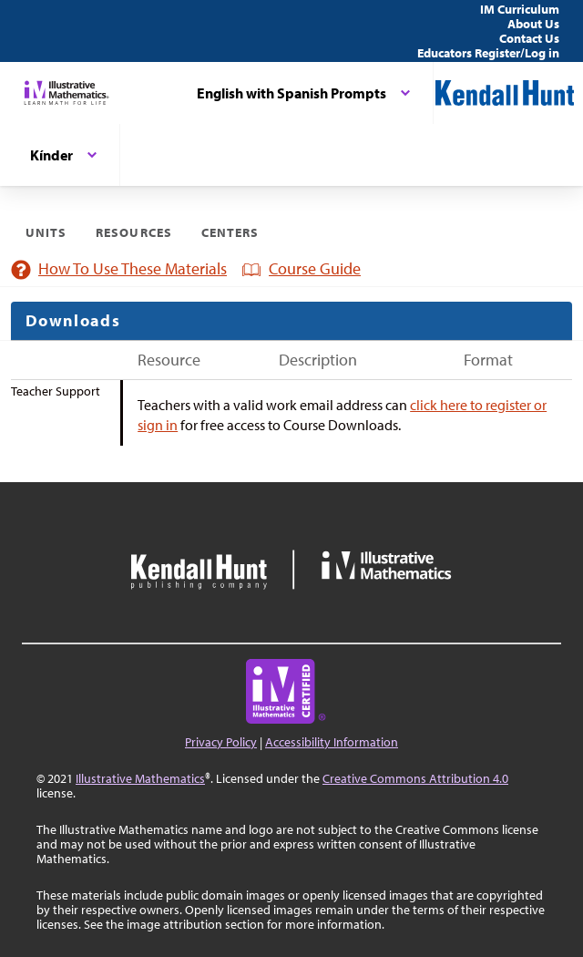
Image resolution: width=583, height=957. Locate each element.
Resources (133, 232)
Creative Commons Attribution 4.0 (415, 778)
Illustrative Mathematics (140, 778)
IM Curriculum (519, 9)
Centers (230, 232)
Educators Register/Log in (488, 53)
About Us (533, 23)
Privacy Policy (221, 742)
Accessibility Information (331, 742)
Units (46, 232)
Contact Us (529, 38)
